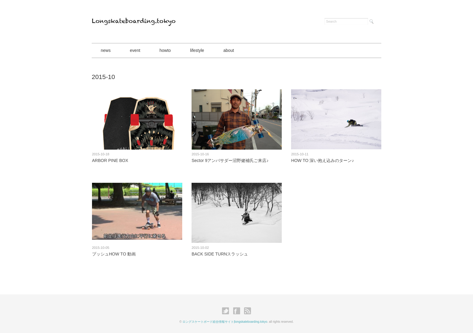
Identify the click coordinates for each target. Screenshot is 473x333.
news (106, 50)
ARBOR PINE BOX (110, 160)
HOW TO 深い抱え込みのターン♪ (322, 160)
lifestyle (197, 50)
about (229, 50)
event (135, 50)
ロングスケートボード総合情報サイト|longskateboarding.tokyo (225, 321)
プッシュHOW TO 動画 (114, 254)
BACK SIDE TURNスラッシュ (220, 254)
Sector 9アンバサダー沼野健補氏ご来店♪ (230, 160)
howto (165, 50)
